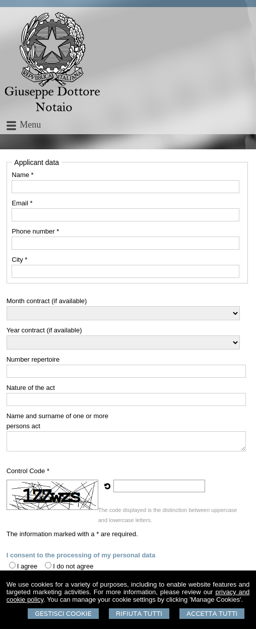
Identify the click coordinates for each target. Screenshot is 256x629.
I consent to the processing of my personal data (81, 555)
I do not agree (73, 566)
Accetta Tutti (211, 613)
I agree (27, 566)
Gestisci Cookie (63, 613)
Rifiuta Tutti (139, 613)
